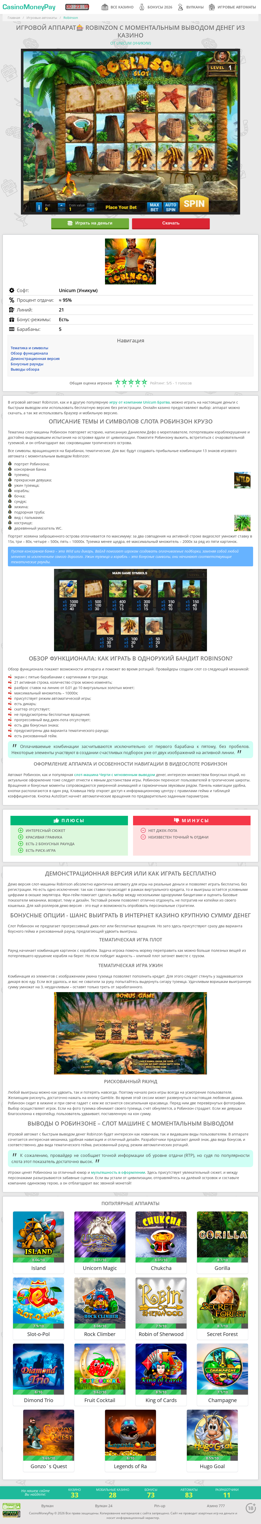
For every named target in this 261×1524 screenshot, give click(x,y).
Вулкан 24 (103, 1505)
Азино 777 (216, 1505)
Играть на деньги (90, 223)
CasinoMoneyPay (29, 7)
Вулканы (190, 7)
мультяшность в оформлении (118, 1172)
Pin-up (159, 1505)
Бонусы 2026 (155, 7)
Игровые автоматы (232, 7)
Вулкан (47, 1505)
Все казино (118, 7)
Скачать (171, 223)
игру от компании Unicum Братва (139, 402)
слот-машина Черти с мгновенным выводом (114, 774)
